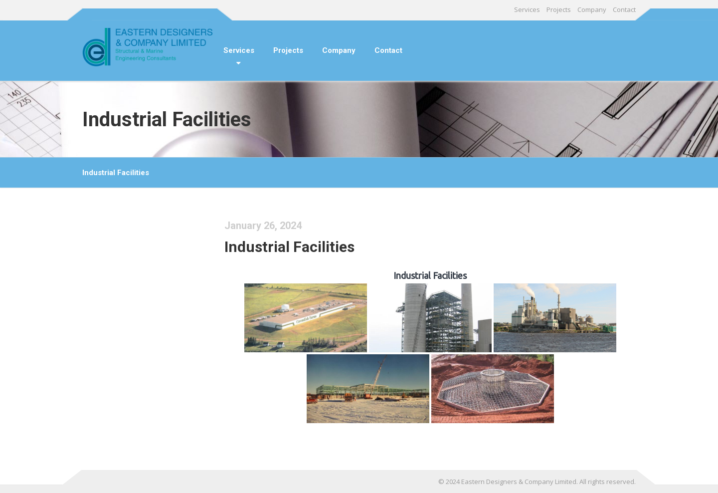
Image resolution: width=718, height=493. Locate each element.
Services (527, 9)
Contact (624, 9)
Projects (558, 9)
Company (591, 9)
